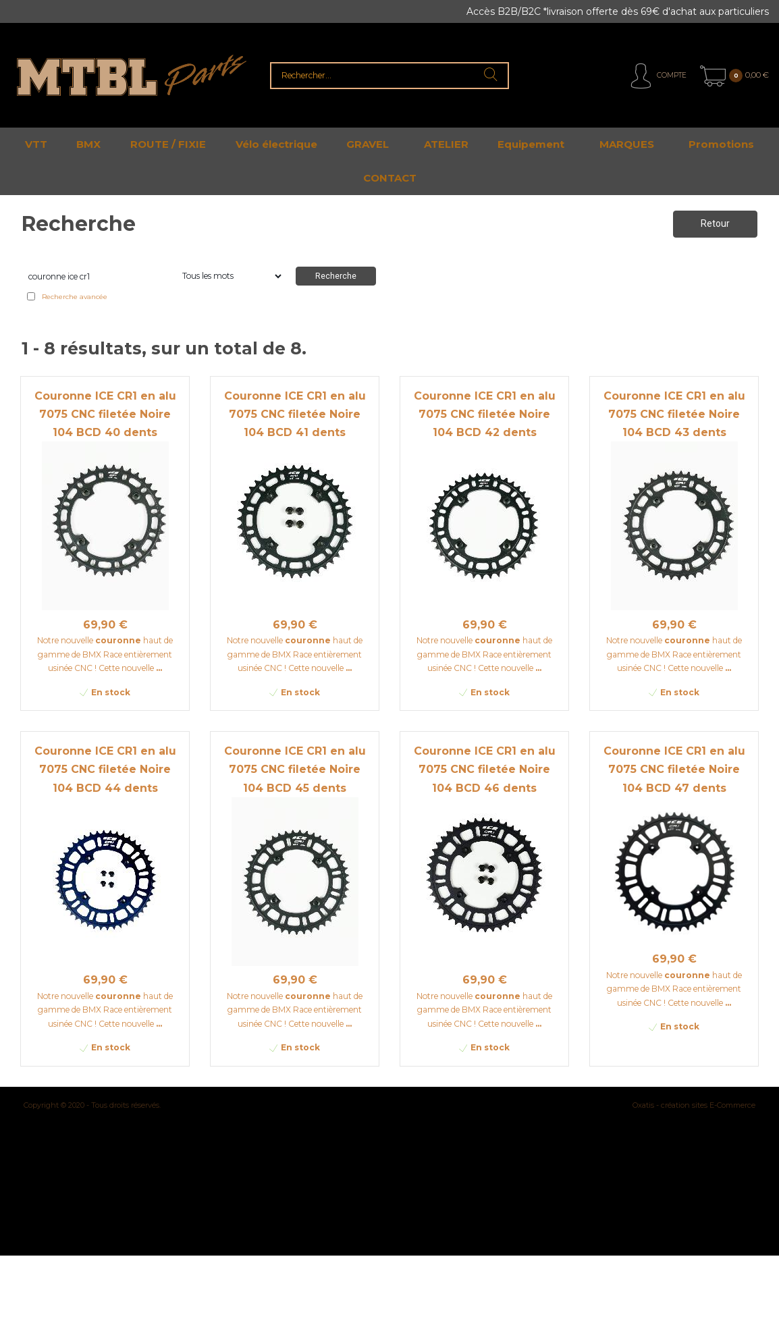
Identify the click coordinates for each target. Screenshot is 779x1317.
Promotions (721, 144)
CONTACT (390, 177)
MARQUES (626, 144)
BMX (88, 144)
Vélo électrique (276, 144)
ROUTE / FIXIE (168, 144)
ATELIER (446, 144)
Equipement (531, 144)
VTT (36, 144)
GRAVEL (367, 144)
